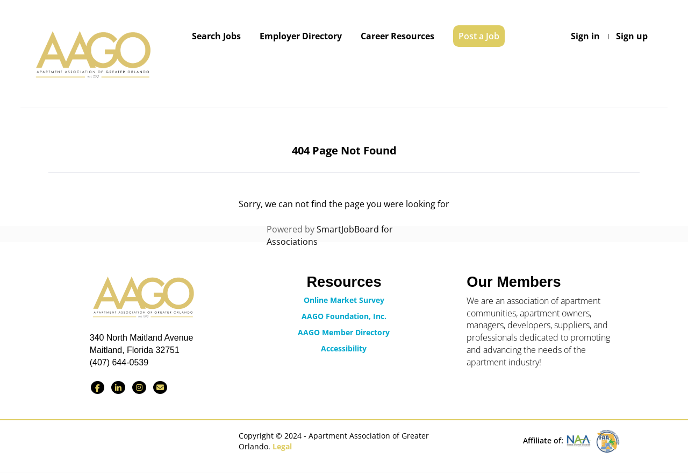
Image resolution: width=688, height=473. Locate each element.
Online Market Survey (344, 300)
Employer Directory (301, 36)
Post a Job (478, 36)
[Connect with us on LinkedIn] (118, 387)
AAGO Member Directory (344, 332)
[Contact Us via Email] (160, 387)
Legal (282, 446)
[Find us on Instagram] (139, 387)
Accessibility (344, 348)
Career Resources (397, 36)
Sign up (632, 36)
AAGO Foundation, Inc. (344, 316)
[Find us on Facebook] (97, 387)
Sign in (585, 36)
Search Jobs (216, 36)
